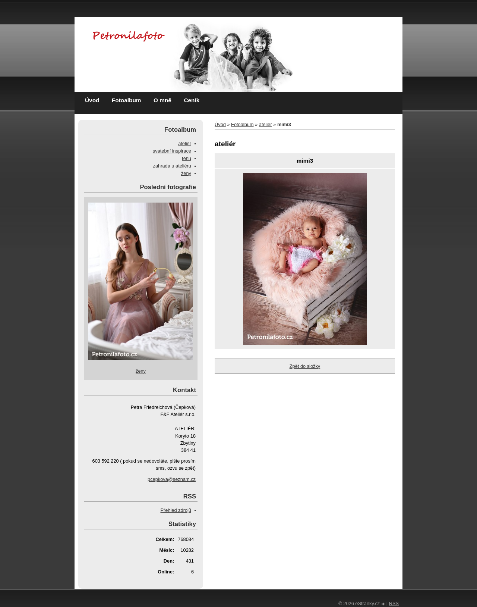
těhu (186, 158)
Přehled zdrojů (175, 510)
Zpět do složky (305, 366)
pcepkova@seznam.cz (172, 479)
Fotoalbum (126, 100)
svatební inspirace (172, 151)
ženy (186, 173)
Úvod (92, 100)
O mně (162, 100)
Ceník (191, 100)
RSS (394, 603)
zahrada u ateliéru (172, 166)
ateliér (265, 124)
